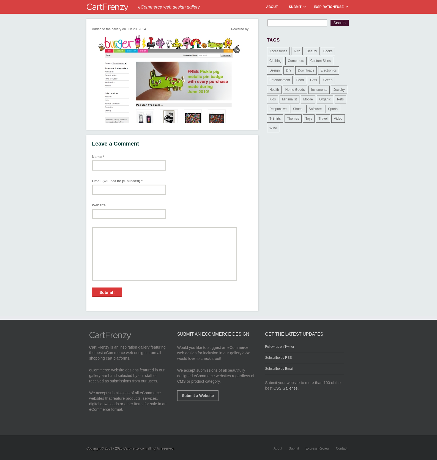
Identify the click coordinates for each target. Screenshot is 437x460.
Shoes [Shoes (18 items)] (297, 109)
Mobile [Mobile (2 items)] (308, 99)
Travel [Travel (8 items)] (322, 119)
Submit (294, 448)
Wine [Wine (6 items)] (273, 128)
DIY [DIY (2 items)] (288, 70)
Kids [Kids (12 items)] (272, 99)
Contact (341, 448)
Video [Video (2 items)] (338, 119)
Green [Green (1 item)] (327, 80)
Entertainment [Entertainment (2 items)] (279, 80)
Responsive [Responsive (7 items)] (278, 109)
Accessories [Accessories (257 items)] (278, 51)
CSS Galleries (286, 388)
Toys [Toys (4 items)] (308, 119)
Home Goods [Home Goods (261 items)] (295, 90)
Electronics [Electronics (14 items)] (329, 70)
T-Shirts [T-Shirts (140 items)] (275, 119)
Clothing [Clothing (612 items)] (275, 61)
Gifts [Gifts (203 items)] (313, 80)
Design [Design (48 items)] (274, 70)
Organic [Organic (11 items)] (325, 99)
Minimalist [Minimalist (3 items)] (289, 99)
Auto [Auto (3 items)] (297, 51)
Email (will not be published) (117, 181)
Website (99, 205)
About (278, 448)
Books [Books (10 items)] (327, 51)
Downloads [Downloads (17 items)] (306, 70)
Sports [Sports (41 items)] (333, 109)
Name (98, 157)
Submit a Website (198, 395)
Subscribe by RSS (278, 358)
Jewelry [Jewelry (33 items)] (339, 90)
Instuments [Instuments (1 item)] (319, 90)
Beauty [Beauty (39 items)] (312, 51)
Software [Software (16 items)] (315, 109)
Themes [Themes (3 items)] (293, 119)
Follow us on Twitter (279, 347)
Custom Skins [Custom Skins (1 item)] (320, 61)
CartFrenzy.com (134, 448)
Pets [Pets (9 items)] (340, 99)
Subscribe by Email (279, 369)
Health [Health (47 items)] (274, 90)
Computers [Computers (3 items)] (296, 61)
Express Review (317, 448)
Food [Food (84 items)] (300, 80)
